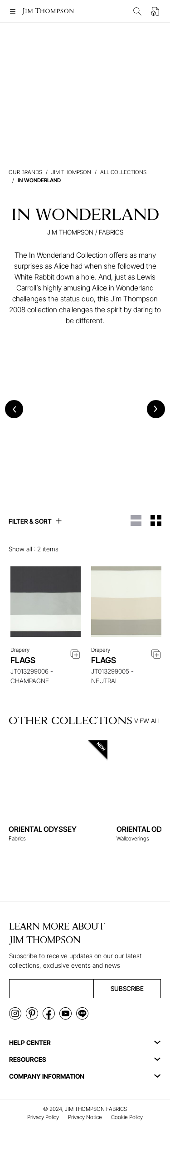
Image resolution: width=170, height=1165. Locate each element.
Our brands (25, 172)
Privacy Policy (43, 1117)
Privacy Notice (85, 1117)
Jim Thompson (71, 172)
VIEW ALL (147, 721)
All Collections (123, 172)
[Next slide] (156, 409)
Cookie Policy (127, 1117)
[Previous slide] (14, 409)
